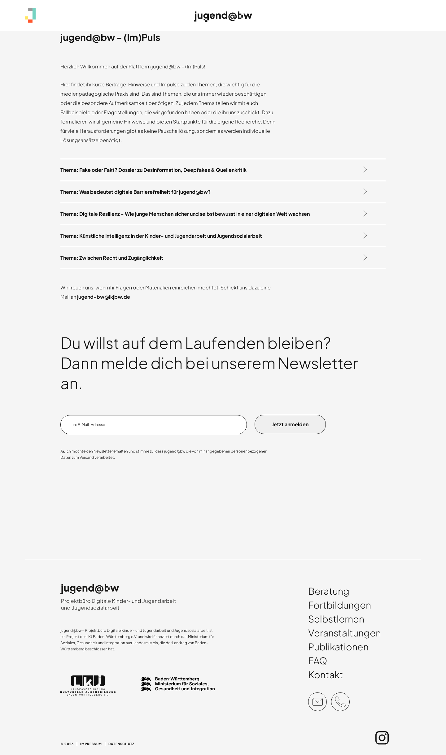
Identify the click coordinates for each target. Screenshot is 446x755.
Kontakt (325, 674)
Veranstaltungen (344, 633)
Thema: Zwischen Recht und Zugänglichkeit (111, 257)
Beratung (328, 591)
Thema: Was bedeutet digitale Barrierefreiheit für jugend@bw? (135, 192)
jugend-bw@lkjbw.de (103, 296)
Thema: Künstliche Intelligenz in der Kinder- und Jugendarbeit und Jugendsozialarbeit (161, 235)
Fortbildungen (339, 605)
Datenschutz (121, 744)
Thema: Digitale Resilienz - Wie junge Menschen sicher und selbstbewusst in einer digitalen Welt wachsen (185, 213)
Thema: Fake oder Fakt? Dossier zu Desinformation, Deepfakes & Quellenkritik (153, 170)
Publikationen (338, 647)
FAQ (317, 660)
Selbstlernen (336, 619)
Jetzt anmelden (290, 424)
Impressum (91, 744)
